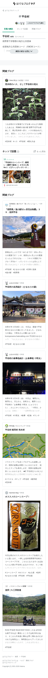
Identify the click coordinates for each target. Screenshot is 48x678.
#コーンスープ (11, 573)
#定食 (29, 415)
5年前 (28, 426)
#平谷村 (22, 141)
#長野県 (16, 273)
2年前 (22, 283)
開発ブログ (30, 660)
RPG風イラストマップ (17, 426)
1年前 (27, 80)
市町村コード (33, 47)
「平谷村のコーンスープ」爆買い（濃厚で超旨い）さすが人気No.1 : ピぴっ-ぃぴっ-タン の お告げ (16, 165)
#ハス (15, 141)
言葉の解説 (8, 29)
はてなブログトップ (9, 662)
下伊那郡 (13, 41)
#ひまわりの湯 (19, 269)
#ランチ (36, 415)
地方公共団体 (25, 41)
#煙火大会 (31, 141)
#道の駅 (8, 273)
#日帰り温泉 (31, 269)
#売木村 (8, 141)
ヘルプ (22, 660)
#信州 (38, 573)
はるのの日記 (13, 283)
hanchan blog (13, 493)
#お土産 (31, 573)
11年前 (30, 586)
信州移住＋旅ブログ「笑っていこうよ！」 (23, 204)
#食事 (23, 415)
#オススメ (22, 573)
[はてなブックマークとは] (18, 151)
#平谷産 (29, 576)
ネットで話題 (22, 29)
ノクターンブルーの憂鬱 (17, 586)
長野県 (5, 41)
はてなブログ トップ (10, 10)
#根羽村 (34, 479)
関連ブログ (36, 29)
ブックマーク (9, 159)
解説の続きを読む (24, 51)
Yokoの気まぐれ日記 (16, 80)
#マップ (18, 479)
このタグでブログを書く (35, 23)
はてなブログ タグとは (10, 660)
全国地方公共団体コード (13, 47)
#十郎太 (16, 415)
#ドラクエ (9, 479)
